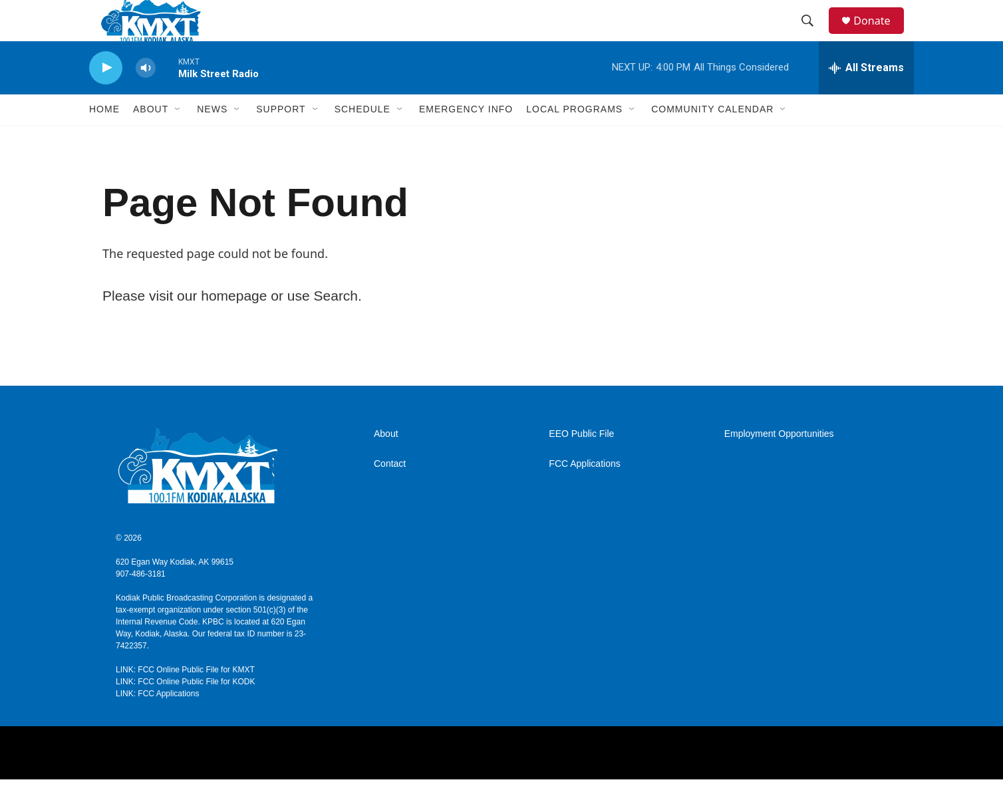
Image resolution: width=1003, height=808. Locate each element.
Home (104, 138)
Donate (880, 35)
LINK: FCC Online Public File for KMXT (185, 698)
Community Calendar (712, 138)
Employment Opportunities (779, 463)
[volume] (145, 97)
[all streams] (866, 96)
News (212, 138)
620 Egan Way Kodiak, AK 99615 (174, 590)
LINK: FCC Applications (157, 722)
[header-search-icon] (813, 35)
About (386, 463)
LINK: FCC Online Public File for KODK (185, 710)
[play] (105, 96)
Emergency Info (466, 138)
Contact (390, 492)
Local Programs (574, 138)
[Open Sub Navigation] (178, 138)
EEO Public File (581, 463)
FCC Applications (584, 492)
